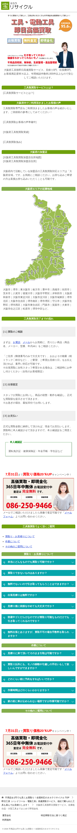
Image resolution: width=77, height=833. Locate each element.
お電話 (16, 342)
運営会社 (6, 815)
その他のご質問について (18, 546)
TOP (37, 797)
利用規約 (6, 820)
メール (26, 342)
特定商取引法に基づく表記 (54, 815)
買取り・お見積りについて (20, 536)
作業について (12, 541)
